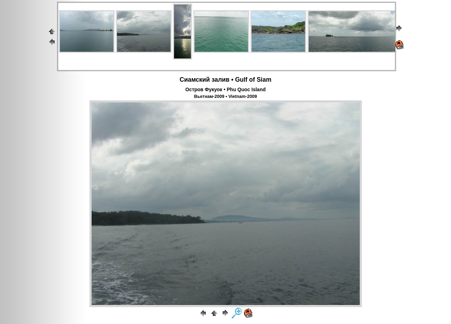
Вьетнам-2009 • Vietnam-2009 (225, 96)
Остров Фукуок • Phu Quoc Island (225, 89)
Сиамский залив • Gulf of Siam (225, 79)
